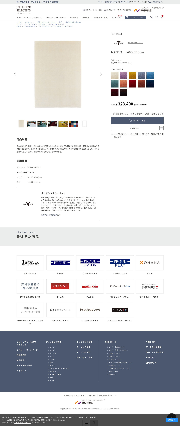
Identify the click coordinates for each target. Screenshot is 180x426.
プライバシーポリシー (22, 422)
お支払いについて (115, 359)
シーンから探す (83, 347)
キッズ (52, 365)
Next (101, 74)
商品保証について (115, 365)
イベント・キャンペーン (56, 17)
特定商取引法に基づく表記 (74, 395)
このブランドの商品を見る (50, 215)
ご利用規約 (91, 395)
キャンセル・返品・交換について (148, 113)
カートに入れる (139, 120)
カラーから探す (84, 352)
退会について (113, 371)
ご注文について (114, 353)
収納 (51, 362)
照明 (51, 378)
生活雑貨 (53, 371)
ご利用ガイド (111, 342)
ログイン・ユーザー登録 (139, 2)
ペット (52, 381)
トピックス (116, 17)
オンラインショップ (137, 17)
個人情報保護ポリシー (107, 395)
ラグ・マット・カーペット (59, 368)
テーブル (53, 353)
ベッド (52, 359)
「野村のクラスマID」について (120, 368)
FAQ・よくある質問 (155, 352)
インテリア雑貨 (55, 374)
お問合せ (112, 374)
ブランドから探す (85, 342)
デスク (52, 356)
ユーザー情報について (117, 347)
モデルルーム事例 (100, 17)
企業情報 (150, 362)
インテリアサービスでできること (29, 17)
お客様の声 (74, 17)
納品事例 (85, 17)
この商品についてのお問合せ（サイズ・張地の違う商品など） (139, 136)
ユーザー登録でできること (118, 350)
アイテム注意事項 (153, 347)
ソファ (52, 347)
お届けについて (134, 128)
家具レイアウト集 (85, 357)
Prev (14, 74)
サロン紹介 (151, 342)
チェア (52, 350)
